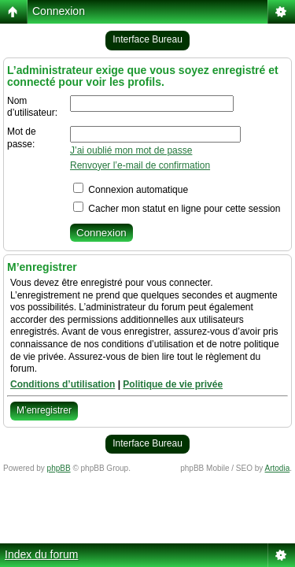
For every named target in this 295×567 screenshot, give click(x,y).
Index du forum (41, 554)
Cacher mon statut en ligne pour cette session (176, 208)
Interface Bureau (147, 39)
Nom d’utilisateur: (32, 107)
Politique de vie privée (173, 384)
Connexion (58, 11)
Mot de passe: (21, 138)
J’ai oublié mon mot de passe (131, 150)
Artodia (277, 468)
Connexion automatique (130, 189)
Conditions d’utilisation (62, 384)
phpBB (59, 468)
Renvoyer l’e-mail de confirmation (140, 165)
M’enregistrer (44, 410)
